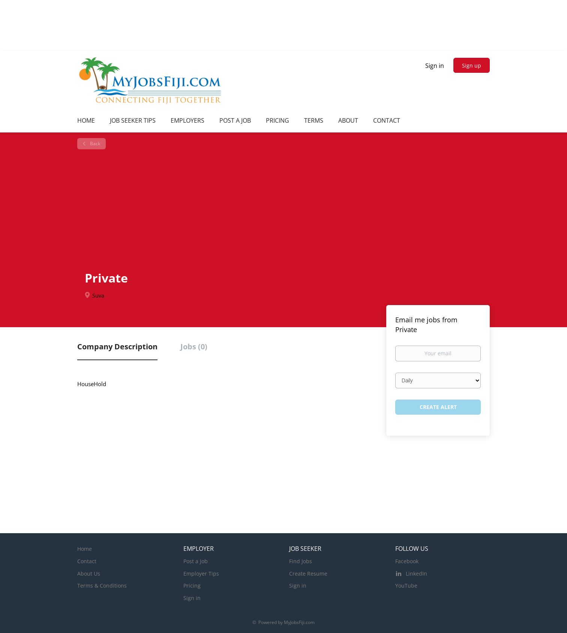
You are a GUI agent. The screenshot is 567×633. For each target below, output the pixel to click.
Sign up (471, 65)
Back (94, 143)
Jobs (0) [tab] (193, 346)
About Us (88, 573)
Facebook (406, 561)
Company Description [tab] (117, 346)
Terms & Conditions (102, 585)
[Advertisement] (286, 209)
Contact (86, 561)
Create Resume (308, 573)
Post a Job (195, 561)
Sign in (434, 66)
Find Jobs (300, 561)
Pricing (192, 585)
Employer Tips (201, 573)
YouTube (406, 585)
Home (84, 548)
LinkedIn (416, 573)
